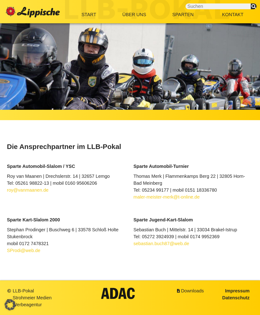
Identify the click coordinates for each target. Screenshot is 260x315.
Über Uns (134, 14)
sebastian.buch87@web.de (161, 243)
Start (89, 14)
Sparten (184, 14)
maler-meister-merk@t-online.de (166, 196)
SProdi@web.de (23, 250)
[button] (10, 305)
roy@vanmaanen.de (27, 190)
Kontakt (232, 14)
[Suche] (254, 6)
